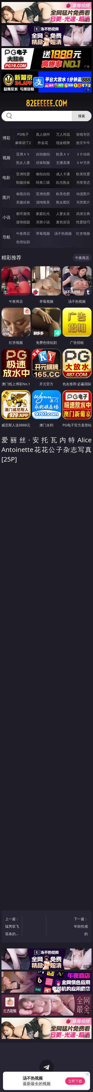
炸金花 (43, 142)
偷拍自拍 (43, 174)
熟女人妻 (23, 162)
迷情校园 (23, 222)
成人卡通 (63, 174)
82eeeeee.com (46, 103)
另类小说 (43, 222)
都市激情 (23, 213)
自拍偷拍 (43, 154)
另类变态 (83, 182)
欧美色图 (63, 193)
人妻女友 (63, 213)
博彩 (6, 138)
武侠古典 (83, 213)
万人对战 (63, 134)
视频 (6, 157)
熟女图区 (63, 202)
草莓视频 (43, 233)
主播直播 (63, 162)
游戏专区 (83, 134)
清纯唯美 (43, 202)
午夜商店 (23, 233)
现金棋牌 (63, 142)
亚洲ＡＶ (23, 154)
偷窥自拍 (23, 193)
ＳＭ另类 (83, 162)
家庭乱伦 (43, 213)
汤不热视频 (63, 233)
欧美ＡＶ (63, 154)
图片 (6, 197)
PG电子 (23, 134)
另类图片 (83, 202)
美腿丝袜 (23, 202)
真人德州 (43, 134)
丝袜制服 (43, 162)
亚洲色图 (43, 193)
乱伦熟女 (63, 182)
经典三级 (43, 182)
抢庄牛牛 (83, 142)
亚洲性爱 (23, 174)
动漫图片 (83, 193)
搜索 (81, 116)
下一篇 (81, 927)
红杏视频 (83, 233)
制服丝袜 (23, 182)
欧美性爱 (83, 174)
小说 (6, 217)
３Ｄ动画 (83, 154)
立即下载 (75, 1081)
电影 (6, 177)
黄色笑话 (63, 222)
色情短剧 (23, 241)
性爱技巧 (83, 222)
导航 (6, 237)
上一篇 (12, 927)
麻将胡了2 (23, 142)
